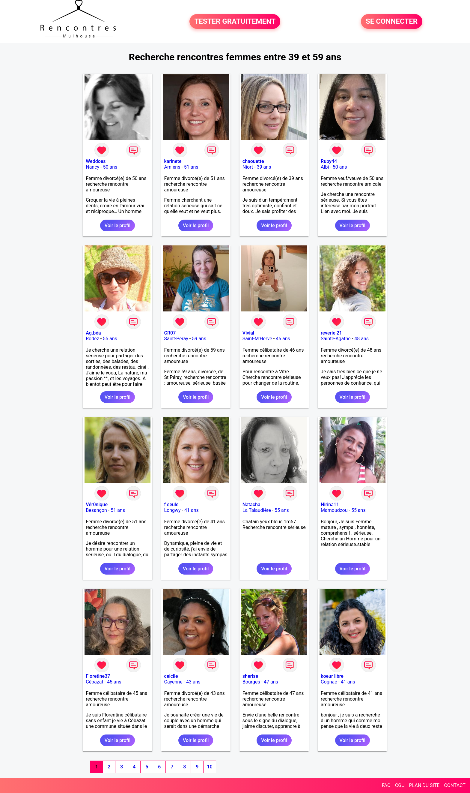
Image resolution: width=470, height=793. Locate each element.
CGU (400, 785)
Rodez (92, 338)
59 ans (199, 338)
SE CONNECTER (392, 21)
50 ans (110, 167)
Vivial (248, 333)
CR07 (170, 333)
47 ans (271, 682)
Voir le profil (117, 225)
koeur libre (332, 676)
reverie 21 (331, 333)
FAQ (386, 785)
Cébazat (94, 682)
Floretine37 (98, 676)
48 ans (361, 338)
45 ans (114, 682)
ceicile (171, 676)
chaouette (253, 161)
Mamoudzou (334, 510)
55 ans (110, 338)
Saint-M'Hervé (257, 338)
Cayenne (173, 682)
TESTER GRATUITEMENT (234, 21)
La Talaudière (256, 510)
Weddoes (96, 161)
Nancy (92, 167)
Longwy (172, 510)
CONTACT (455, 785)
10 (210, 767)
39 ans (264, 167)
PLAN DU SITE (424, 785)
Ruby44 (329, 161)
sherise (250, 676)
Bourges (251, 682)
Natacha (251, 504)
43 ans (193, 682)
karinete (173, 161)
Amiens (172, 167)
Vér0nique (97, 504)
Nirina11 (330, 504)
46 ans (283, 338)
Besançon (96, 510)
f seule (171, 504)
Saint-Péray (176, 338)
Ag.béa (93, 333)
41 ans (191, 510)
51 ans (191, 167)
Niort (247, 167)
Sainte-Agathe (336, 338)
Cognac (329, 682)
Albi (325, 167)
